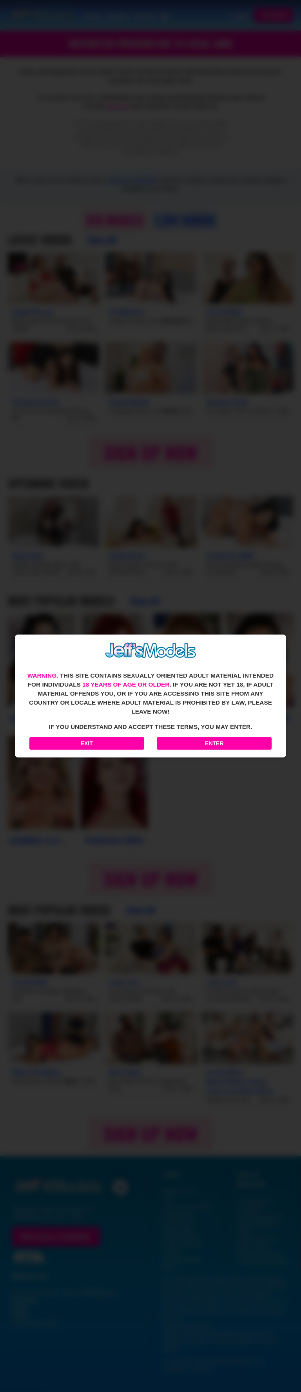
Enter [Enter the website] (214, 743)
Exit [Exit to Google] (87, 743)
